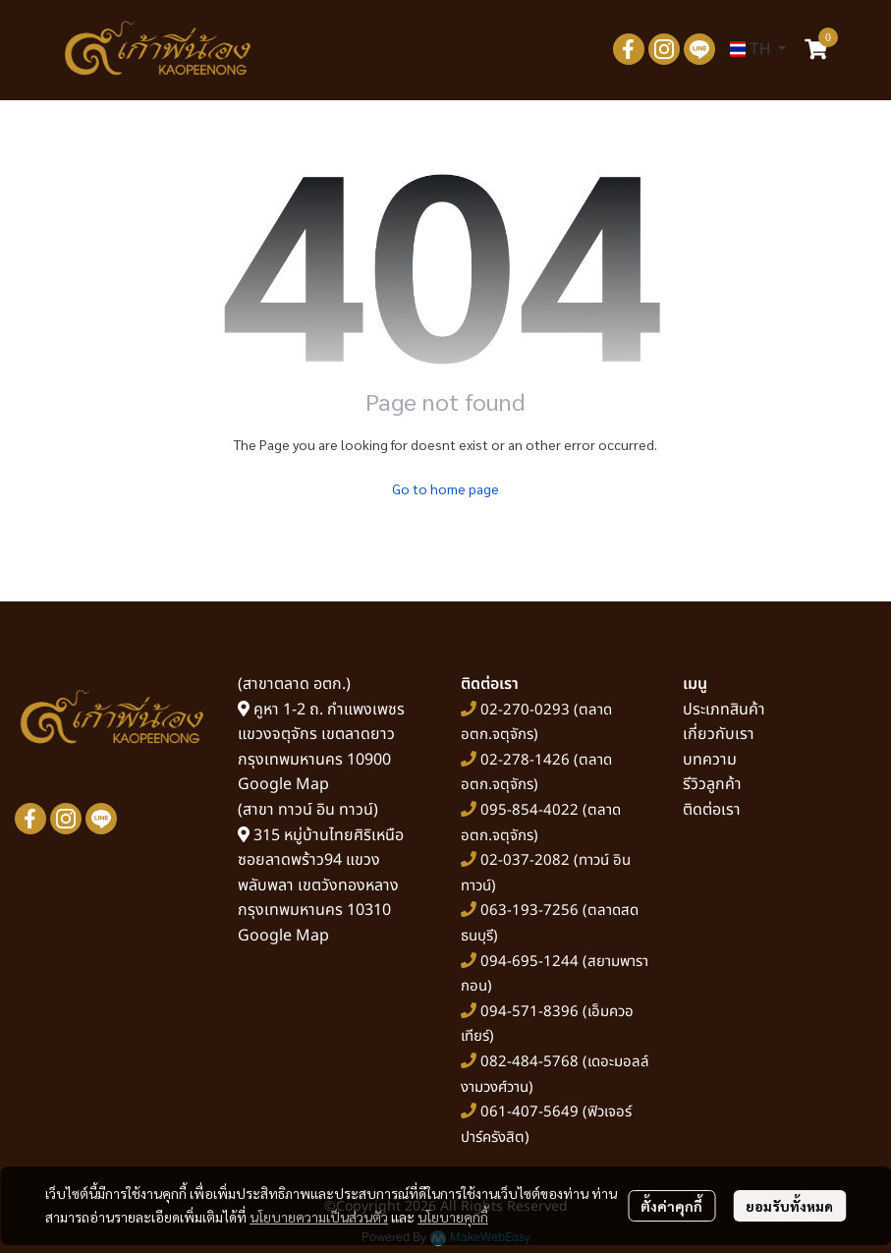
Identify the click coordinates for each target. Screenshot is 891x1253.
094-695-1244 (529, 961)
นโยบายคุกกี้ (453, 1216)
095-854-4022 (529, 810)
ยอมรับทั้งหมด (789, 1206)
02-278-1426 (525, 760)
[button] (758, 49)
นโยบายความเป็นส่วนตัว (319, 1216)
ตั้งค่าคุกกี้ (671, 1206)
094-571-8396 (529, 1011)
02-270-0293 (523, 710)
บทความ (710, 759)
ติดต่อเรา (712, 810)
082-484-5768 (529, 1062)
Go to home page (445, 488)
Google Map (283, 784)
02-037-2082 (525, 860)
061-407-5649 (529, 1112)
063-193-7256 (529, 910)
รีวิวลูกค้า (712, 784)
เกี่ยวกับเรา (718, 734)
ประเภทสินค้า (724, 709)
